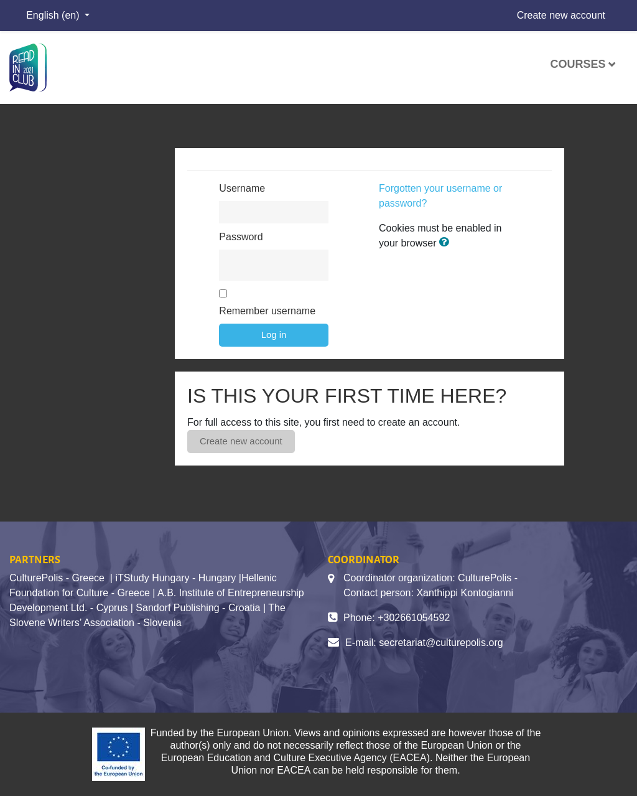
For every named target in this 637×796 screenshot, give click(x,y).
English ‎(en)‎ (54, 15)
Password (241, 237)
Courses (577, 64)
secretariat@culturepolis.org (441, 642)
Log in (274, 334)
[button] (446, 243)
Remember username (267, 311)
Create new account (561, 15)
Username (242, 188)
